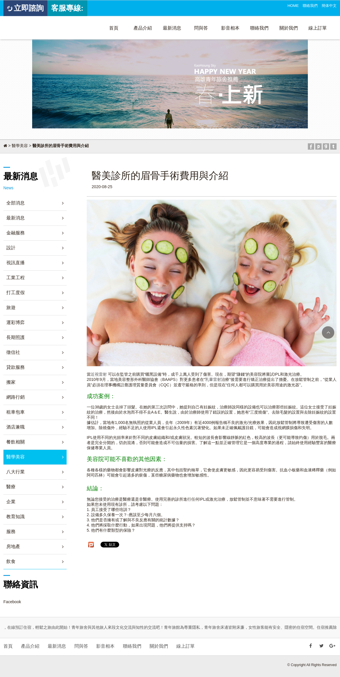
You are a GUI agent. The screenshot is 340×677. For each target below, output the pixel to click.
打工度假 (15, 292)
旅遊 (11, 307)
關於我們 (288, 28)
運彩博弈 (15, 322)
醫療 (11, 486)
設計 (11, 247)
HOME (293, 5)
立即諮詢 (25, 8)
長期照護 (15, 337)
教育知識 (15, 516)
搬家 (11, 382)
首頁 (113, 28)
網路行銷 (15, 397)
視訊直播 (15, 262)
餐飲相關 (15, 441)
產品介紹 (143, 28)
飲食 (11, 561)
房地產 (13, 546)
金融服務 (15, 232)
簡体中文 (329, 5)
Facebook (12, 601)
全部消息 (15, 202)
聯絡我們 (310, 5)
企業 (11, 501)
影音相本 (230, 28)
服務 (11, 531)
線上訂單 (317, 28)
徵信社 (13, 352)
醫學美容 (20, 145)
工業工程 (15, 277)
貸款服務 (15, 367)
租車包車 (15, 412)
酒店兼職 (15, 427)
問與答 (201, 28)
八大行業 (15, 471)
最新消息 (172, 28)
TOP (328, 332)
